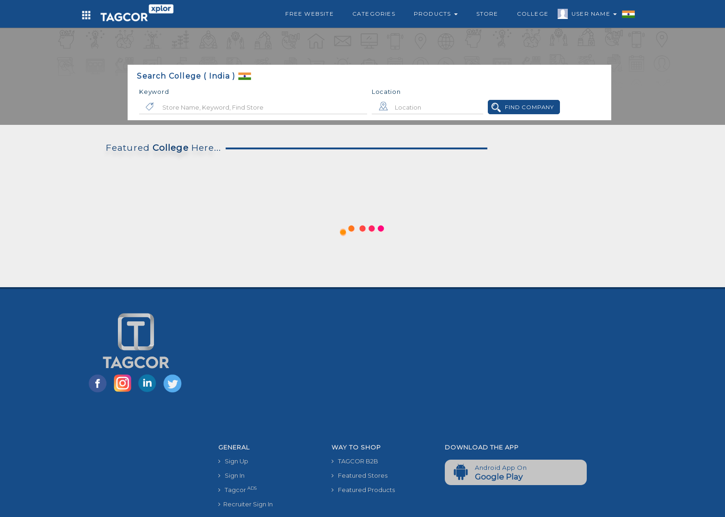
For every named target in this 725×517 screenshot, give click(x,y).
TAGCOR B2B (355, 461)
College (532, 13)
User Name (592, 15)
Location (386, 91)
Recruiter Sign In (245, 504)
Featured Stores (359, 475)
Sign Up (233, 461)
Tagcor (237, 489)
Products (436, 13)
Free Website (309, 13)
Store (487, 13)
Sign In (231, 475)
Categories (373, 13)
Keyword (154, 91)
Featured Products (363, 489)
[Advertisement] (437, 370)
